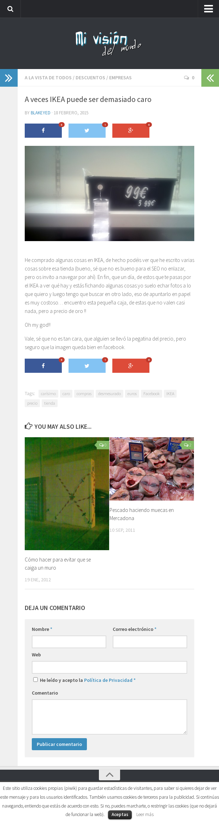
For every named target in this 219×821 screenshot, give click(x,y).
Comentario (45, 693)
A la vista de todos (48, 77)
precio (32, 403)
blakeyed (41, 113)
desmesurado (109, 393)
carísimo (48, 393)
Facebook (151, 393)
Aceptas (120, 814)
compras (84, 393)
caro (66, 393)
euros (132, 393)
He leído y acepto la (84, 680)
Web (36, 654)
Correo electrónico (134, 629)
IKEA (170, 393)
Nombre (42, 629)
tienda (49, 403)
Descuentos (90, 77)
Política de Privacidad (108, 680)
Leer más (145, 814)
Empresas (120, 77)
